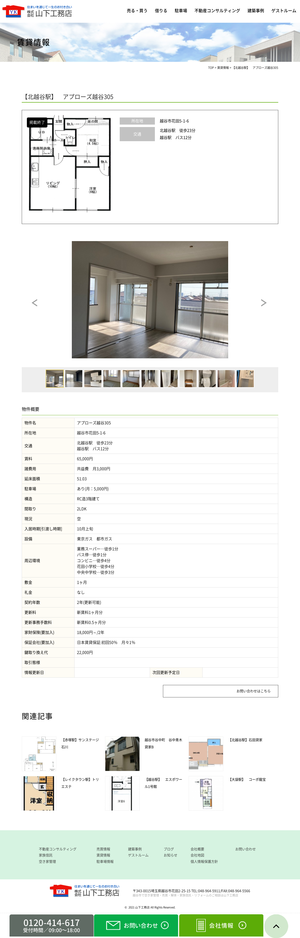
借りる (161, 11)
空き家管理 (47, 861)
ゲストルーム (283, 11)
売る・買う (137, 11)
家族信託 (46, 855)
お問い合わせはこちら (253, 691)
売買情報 (103, 849)
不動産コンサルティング (217, 11)
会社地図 (197, 855)
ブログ (169, 849)
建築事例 (255, 11)
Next (268, 306)
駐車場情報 (105, 861)
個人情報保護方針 (204, 861)
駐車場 (181, 11)
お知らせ (170, 855)
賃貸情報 (103, 855)
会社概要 (197, 849)
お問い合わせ (245, 849)
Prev (39, 306)
